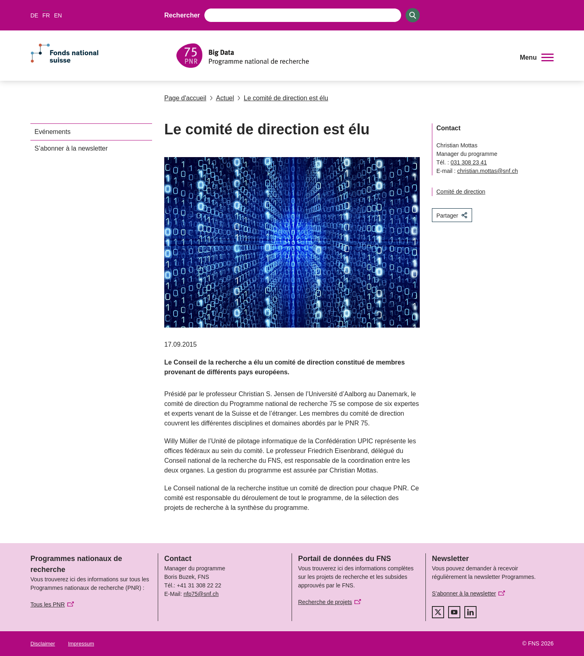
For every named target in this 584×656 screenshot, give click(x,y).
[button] (537, 57)
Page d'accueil (185, 98)
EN (58, 15)
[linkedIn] (470, 612)
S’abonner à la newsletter (71, 148)
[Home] (342, 55)
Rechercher (182, 15)
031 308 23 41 (469, 162)
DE (34, 15)
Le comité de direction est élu (282, 98)
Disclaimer (42, 644)
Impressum (81, 644)
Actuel (222, 98)
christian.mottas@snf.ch (487, 171)
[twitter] (438, 612)
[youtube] (454, 612)
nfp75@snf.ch (201, 594)
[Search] (413, 15)
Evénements (52, 131)
